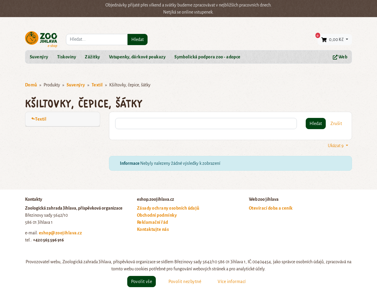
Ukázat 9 (336, 145)
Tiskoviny (66, 57)
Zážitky (92, 57)
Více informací (232, 281)
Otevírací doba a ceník (271, 208)
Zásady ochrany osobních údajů (168, 208)
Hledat (137, 39)
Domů (31, 85)
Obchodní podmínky (157, 215)
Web (340, 57)
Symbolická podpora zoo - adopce (207, 57)
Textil (97, 85)
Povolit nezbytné (184, 281)
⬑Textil (38, 119)
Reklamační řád (152, 222)
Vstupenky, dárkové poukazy (137, 57)
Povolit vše (141, 281)
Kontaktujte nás (153, 229)
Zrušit (336, 123)
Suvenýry (39, 57)
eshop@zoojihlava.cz (60, 233)
